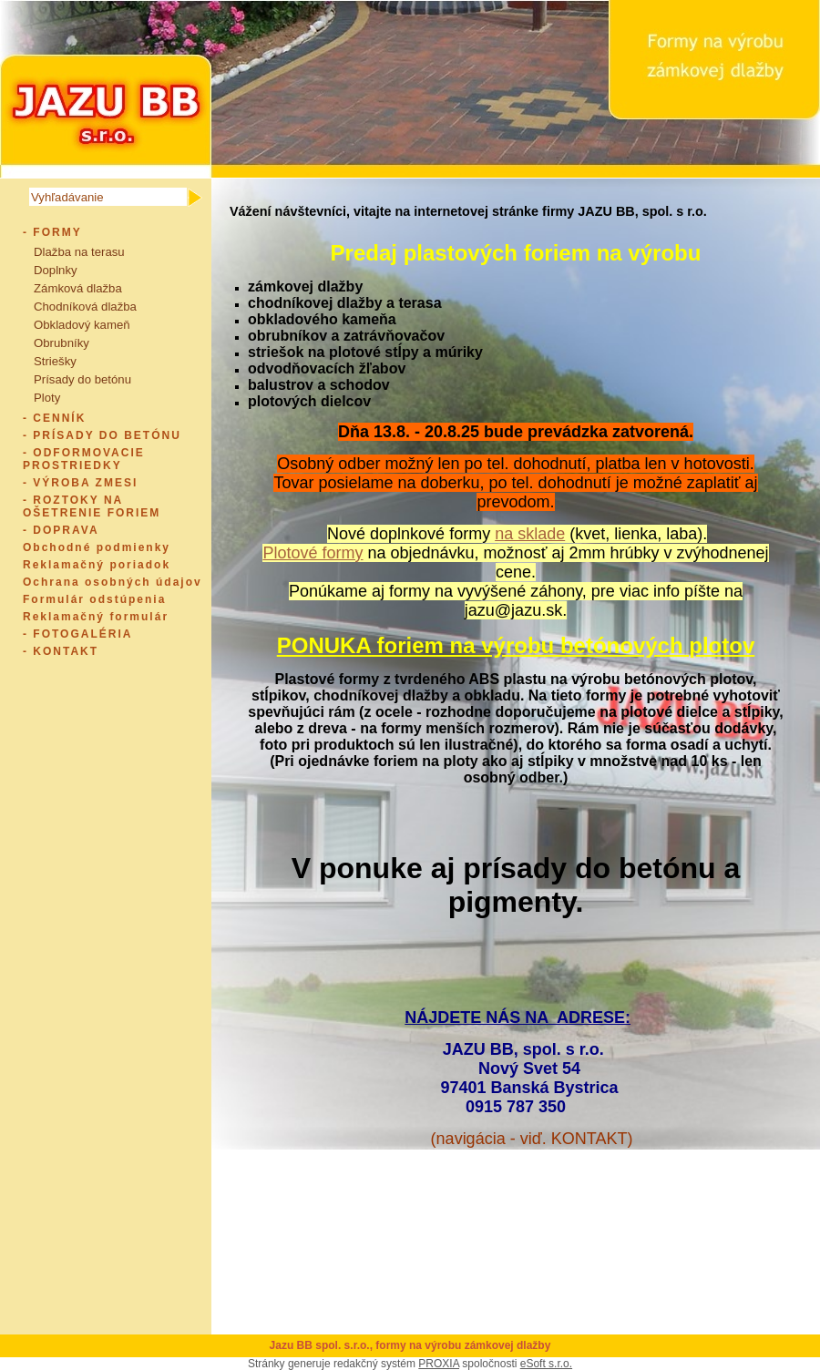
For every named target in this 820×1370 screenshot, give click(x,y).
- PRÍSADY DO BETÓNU (102, 435)
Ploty (47, 397)
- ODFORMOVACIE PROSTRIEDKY (84, 459)
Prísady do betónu (82, 379)
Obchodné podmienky (96, 547)
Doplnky (55, 270)
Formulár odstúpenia (94, 599)
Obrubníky (61, 343)
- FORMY (52, 232)
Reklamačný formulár (96, 616)
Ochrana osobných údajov (112, 582)
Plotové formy (312, 553)
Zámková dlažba (78, 288)
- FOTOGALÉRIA (77, 634)
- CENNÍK (54, 418)
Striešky (55, 361)
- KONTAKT (60, 651)
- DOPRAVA (61, 530)
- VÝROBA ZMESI (80, 482)
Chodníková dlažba (85, 306)
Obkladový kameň (82, 325)
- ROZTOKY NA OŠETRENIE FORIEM (91, 506)
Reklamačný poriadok (96, 564)
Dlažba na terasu (79, 252)
